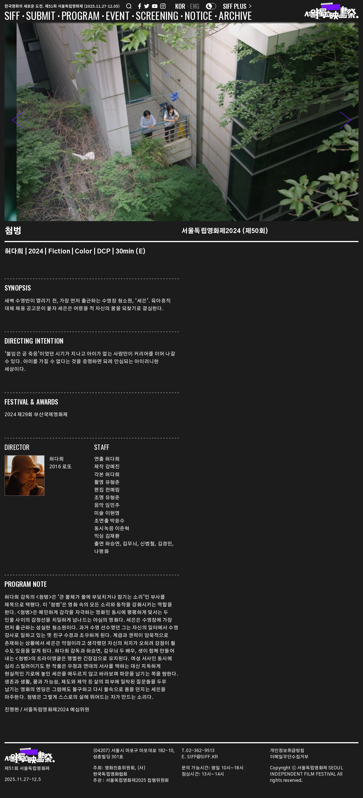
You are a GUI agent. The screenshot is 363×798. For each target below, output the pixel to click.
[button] (345, 122)
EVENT (118, 16)
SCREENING (157, 16)
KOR (180, 5)
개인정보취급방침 (287, 751)
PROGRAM (81, 16)
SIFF (12, 16)
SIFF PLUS (237, 5)
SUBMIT (40, 16)
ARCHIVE (235, 16)
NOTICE (198, 16)
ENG (194, 5)
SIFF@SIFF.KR (202, 757)
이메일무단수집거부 (289, 757)
